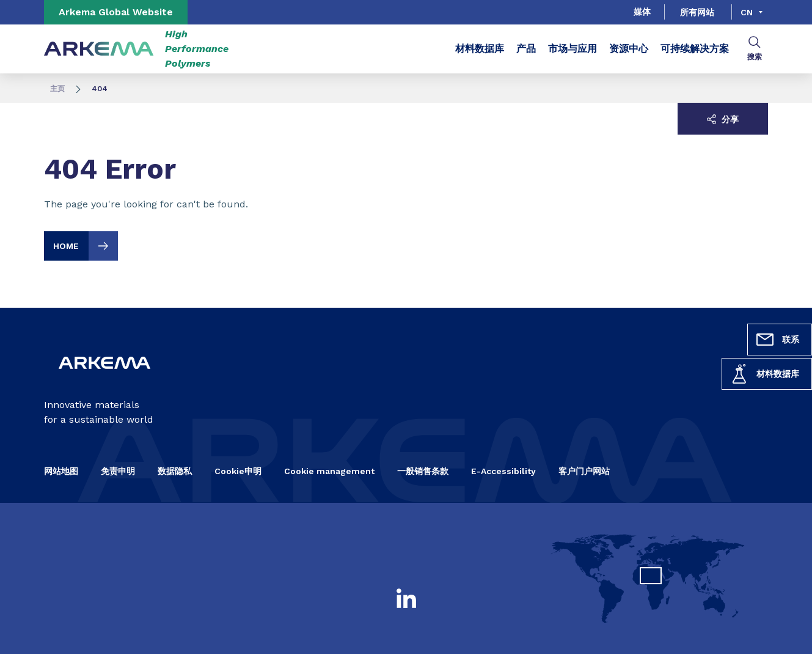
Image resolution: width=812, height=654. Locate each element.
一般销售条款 (422, 471)
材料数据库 (764, 374)
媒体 (642, 12)
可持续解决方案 (694, 48)
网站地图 (61, 471)
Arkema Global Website (116, 12)
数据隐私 (175, 471)
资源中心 (628, 48)
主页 (57, 88)
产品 (526, 48)
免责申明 (118, 471)
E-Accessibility (503, 471)
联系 (777, 339)
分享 (723, 119)
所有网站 (697, 12)
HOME (85, 246)
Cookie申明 (238, 471)
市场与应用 (572, 48)
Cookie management (329, 471)
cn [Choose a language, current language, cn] (747, 12)
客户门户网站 (584, 471)
